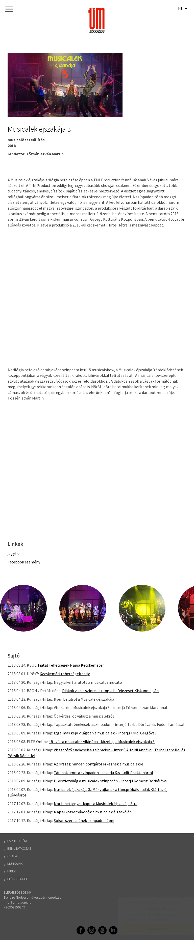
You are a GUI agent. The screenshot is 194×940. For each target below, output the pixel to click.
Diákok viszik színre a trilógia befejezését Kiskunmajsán (110, 690)
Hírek (11, 871)
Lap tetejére (17, 841)
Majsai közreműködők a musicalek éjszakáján (93, 811)
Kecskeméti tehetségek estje (65, 673)
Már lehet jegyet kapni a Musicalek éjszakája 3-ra (95, 803)
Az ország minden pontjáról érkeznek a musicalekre (98, 763)
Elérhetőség (17, 878)
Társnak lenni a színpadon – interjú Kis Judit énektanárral (103, 772)
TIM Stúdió (97, 20)
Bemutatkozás (19, 848)
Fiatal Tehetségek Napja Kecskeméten (71, 665)
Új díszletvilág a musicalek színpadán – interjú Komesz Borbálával (110, 780)
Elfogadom (151, 928)
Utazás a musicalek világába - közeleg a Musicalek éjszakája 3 (102, 741)
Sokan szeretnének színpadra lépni (84, 820)
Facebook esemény (24, 561)
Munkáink (15, 863)
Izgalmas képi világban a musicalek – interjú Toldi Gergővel (105, 732)
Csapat (13, 856)
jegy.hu (13, 553)
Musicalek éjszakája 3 (39, 129)
